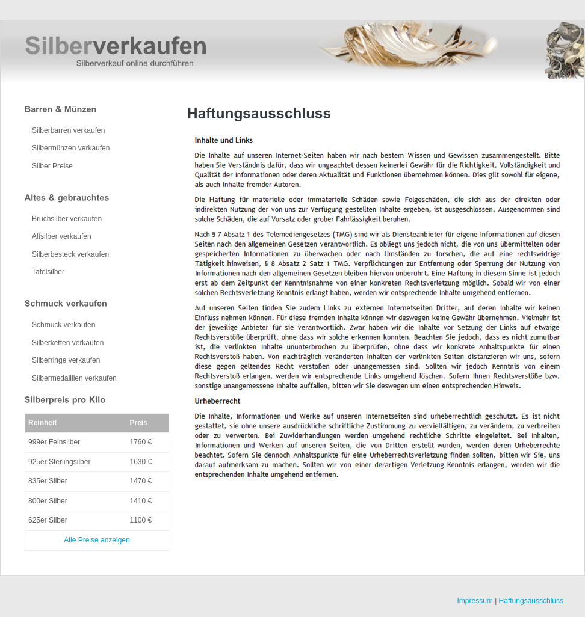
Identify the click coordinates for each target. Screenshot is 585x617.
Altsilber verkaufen (61, 236)
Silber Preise (52, 166)
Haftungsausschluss (531, 601)
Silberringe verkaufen (66, 360)
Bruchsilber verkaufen (67, 219)
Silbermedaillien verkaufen (74, 378)
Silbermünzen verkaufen (71, 148)
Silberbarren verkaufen (68, 130)
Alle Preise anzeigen (96, 540)
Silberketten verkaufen (68, 343)
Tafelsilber (48, 272)
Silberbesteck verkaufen (70, 254)
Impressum (474, 601)
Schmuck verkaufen (63, 325)
